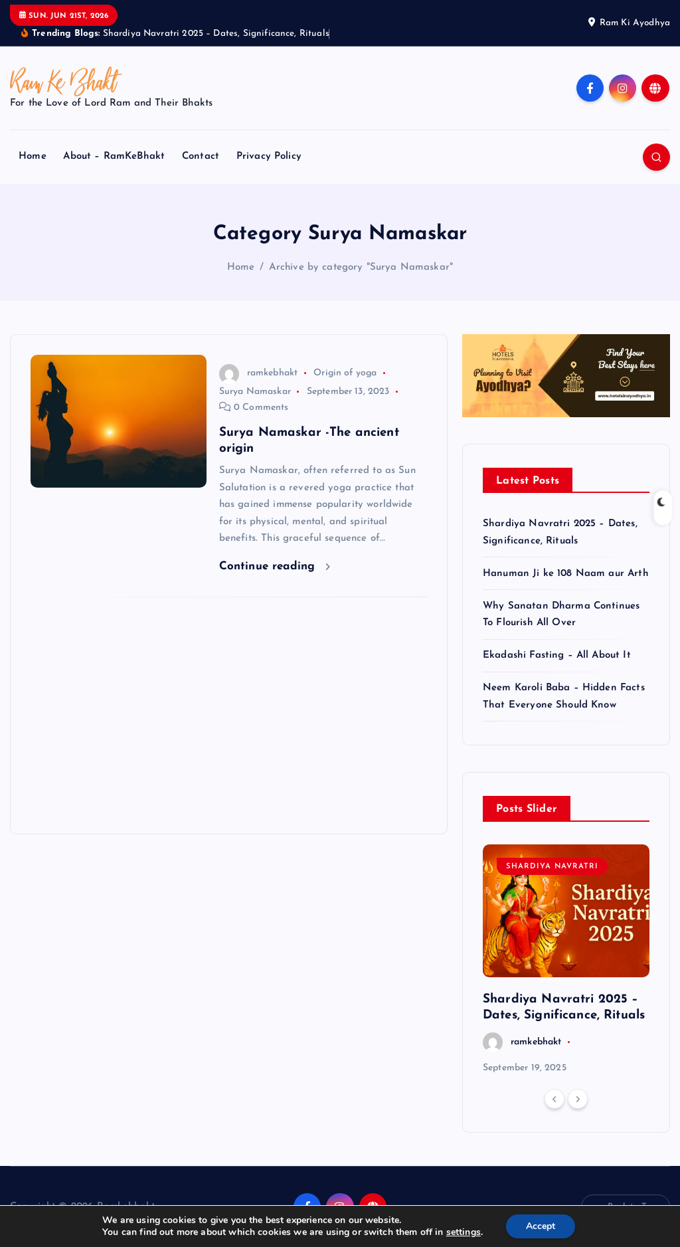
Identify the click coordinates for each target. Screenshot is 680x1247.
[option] (566, 960)
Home (32, 156)
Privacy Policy (268, 156)
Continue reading (275, 566)
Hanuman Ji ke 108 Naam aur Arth (566, 574)
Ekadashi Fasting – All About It (557, 655)
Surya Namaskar (255, 392)
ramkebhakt (258, 373)
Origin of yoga (345, 373)
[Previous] (554, 1099)
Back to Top (625, 1207)
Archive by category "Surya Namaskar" (361, 267)
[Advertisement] (229, 716)
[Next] (578, 1099)
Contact (200, 156)
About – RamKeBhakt (114, 156)
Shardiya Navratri (552, 866)
